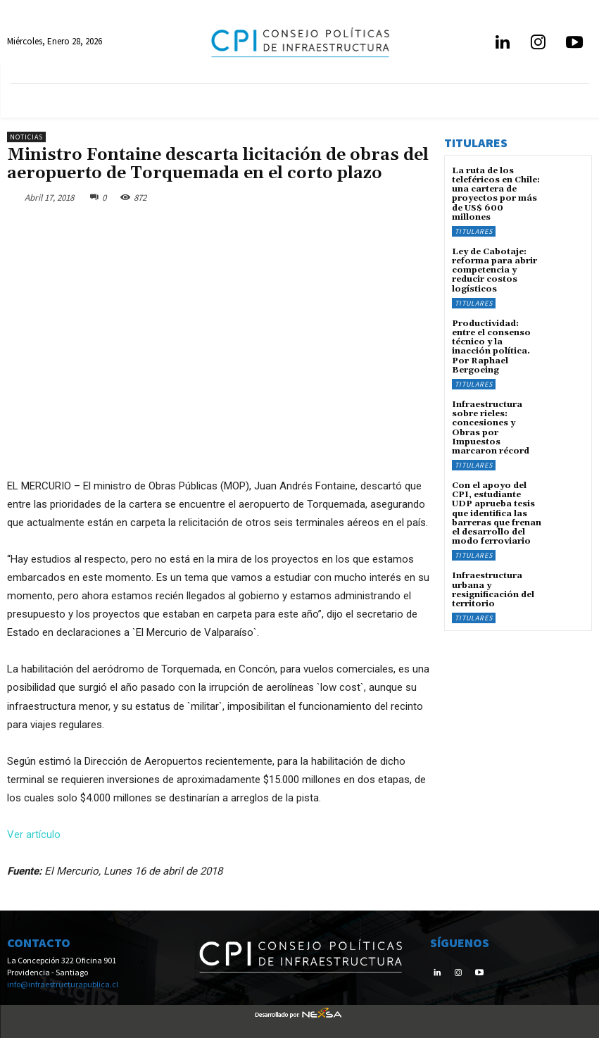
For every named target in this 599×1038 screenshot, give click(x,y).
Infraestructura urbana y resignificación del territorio (493, 589)
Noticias (26, 137)
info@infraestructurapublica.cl (62, 984)
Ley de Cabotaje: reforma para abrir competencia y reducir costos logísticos (494, 270)
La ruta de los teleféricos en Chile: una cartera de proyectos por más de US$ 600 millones (496, 194)
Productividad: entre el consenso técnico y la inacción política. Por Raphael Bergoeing (491, 346)
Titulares (474, 231)
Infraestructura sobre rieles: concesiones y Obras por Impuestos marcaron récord (490, 427)
